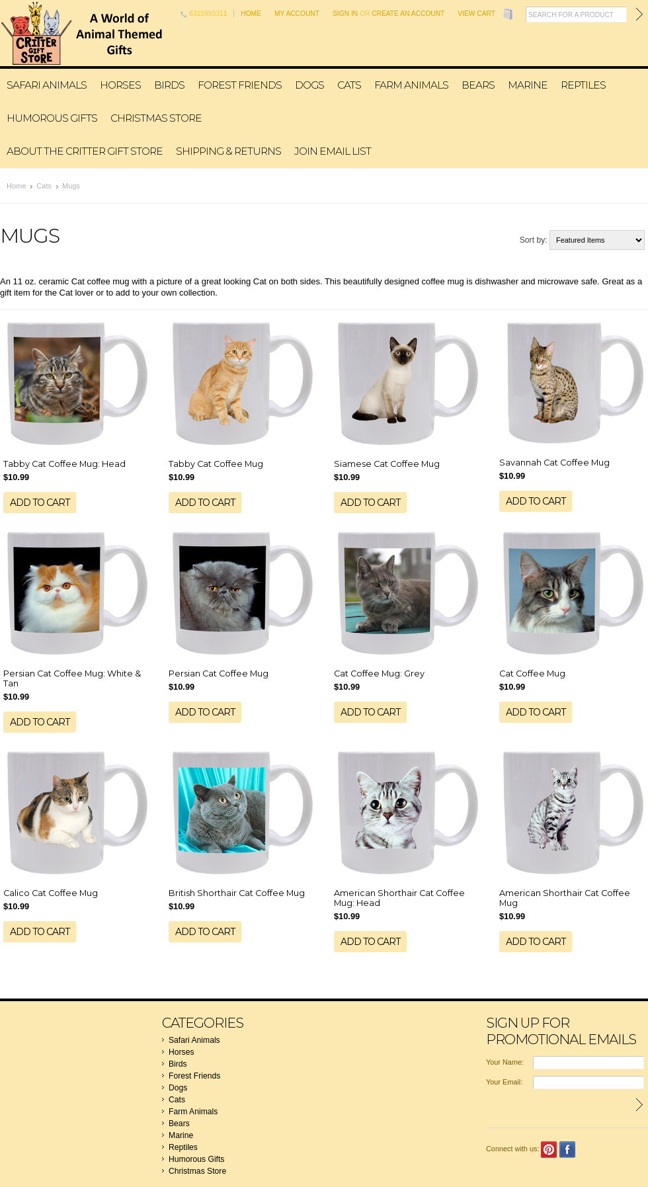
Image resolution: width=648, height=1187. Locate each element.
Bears (478, 85)
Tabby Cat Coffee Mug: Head (64, 464)
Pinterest (549, 1149)
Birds (169, 85)
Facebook (567, 1149)
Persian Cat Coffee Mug (218, 673)
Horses (120, 85)
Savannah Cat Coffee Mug (554, 463)
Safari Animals (47, 85)
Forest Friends (240, 85)
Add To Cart (39, 503)
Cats (349, 85)
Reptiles (583, 85)
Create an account (408, 13)
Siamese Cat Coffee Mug (387, 464)
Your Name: (505, 1062)
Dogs (309, 85)
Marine (527, 85)
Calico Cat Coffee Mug (50, 893)
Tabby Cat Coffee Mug (216, 464)
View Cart (476, 13)
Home (251, 13)
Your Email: (504, 1082)
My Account (296, 13)
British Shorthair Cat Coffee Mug (237, 893)
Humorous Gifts (52, 118)
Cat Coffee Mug (532, 673)
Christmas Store (156, 118)
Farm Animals (411, 85)
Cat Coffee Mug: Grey (379, 673)
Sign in (345, 13)
